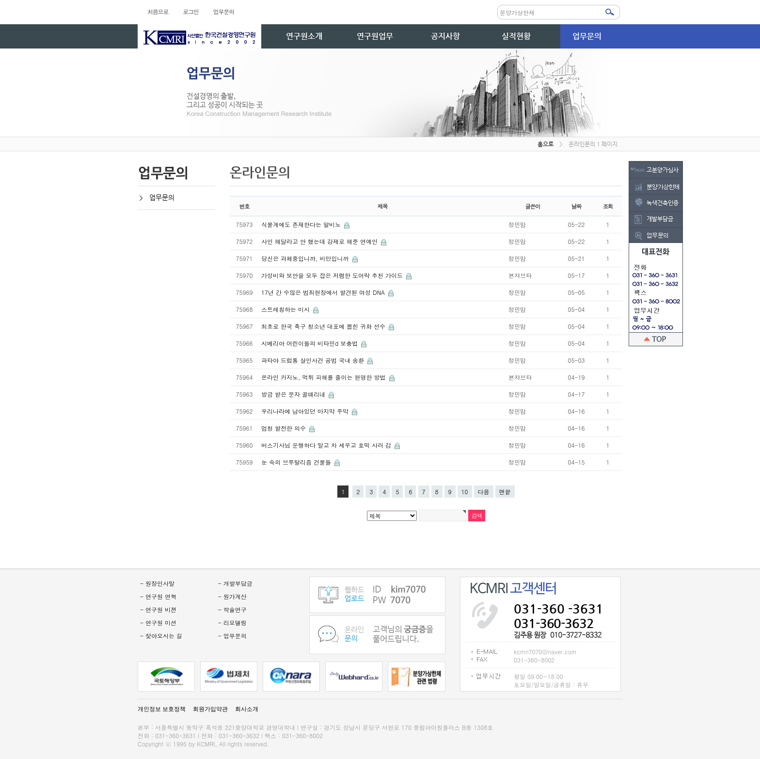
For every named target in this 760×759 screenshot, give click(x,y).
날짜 (576, 206)
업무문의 (223, 11)
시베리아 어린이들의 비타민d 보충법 (310, 343)
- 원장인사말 (157, 583)
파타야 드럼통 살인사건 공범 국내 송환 (313, 360)
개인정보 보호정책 (162, 709)
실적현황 (516, 36)
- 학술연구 (232, 609)
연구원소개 (304, 36)
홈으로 (546, 144)
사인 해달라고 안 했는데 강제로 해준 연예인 (320, 241)
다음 (484, 491)
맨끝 (505, 491)
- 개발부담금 (235, 583)
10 (464, 491)
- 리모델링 (232, 622)
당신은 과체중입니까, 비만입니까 (306, 258)
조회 (608, 206)
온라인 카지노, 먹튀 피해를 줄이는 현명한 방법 (324, 377)
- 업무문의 (232, 635)
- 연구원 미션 (158, 622)
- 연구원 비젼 (158, 609)
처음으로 (157, 11)
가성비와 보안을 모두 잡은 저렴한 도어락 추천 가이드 (333, 275)
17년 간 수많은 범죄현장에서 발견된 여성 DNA (324, 292)
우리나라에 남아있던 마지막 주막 (305, 411)
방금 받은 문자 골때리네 (294, 394)
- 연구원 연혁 (158, 596)
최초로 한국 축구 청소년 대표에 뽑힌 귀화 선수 (324, 326)
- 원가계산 (232, 596)
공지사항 (445, 36)
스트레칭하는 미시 (286, 309)
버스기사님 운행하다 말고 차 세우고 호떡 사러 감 (327, 445)
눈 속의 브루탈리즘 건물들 (297, 462)
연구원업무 (375, 36)
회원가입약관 (210, 709)
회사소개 (246, 709)
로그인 (190, 11)
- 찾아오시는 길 (161, 635)
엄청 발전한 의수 (284, 428)
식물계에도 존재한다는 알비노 (302, 224)
